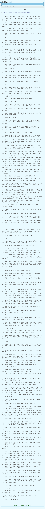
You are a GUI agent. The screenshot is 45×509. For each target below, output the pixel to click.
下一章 (26, 505)
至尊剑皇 (22, 12)
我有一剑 (5, 12)
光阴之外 (12, 12)
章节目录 (22, 505)
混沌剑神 (30, 12)
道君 (23, 12)
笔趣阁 (7, 1)
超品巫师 (25, 12)
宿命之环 (14, 12)
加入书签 (29, 505)
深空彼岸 (10, 12)
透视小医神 (28, 12)
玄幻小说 (5, 6)
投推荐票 (15, 505)
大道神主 (7, 6)
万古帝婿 (20, 12)
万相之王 (7, 12)
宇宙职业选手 (17, 12)
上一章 (18, 505)
